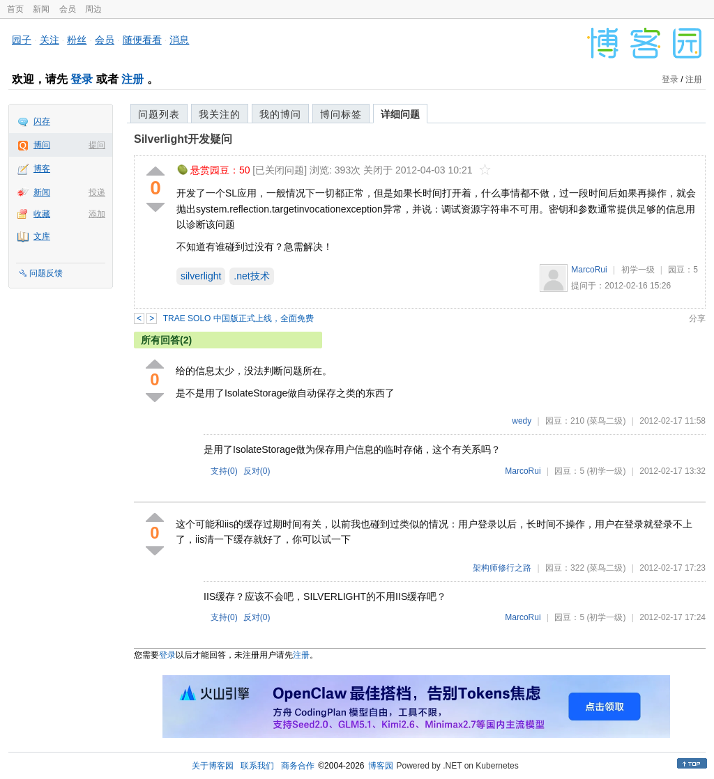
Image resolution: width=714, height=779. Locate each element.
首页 (15, 9)
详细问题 (400, 114)
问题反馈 (46, 273)
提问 (97, 145)
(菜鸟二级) (605, 421)
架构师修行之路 (502, 568)
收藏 (41, 214)
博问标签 (341, 114)
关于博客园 (213, 766)
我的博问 (280, 114)
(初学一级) (605, 471)
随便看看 (142, 39)
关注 (49, 39)
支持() (224, 471)
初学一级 (638, 270)
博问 (41, 145)
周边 (93, 9)
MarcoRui (589, 270)
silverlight (201, 275)
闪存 (41, 121)
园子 (21, 39)
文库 (41, 236)
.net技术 (251, 275)
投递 (97, 192)
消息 (179, 39)
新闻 (41, 9)
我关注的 (220, 114)
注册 (132, 79)
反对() (257, 471)
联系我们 (257, 766)
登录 (81, 79)
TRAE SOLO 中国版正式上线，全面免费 (238, 318)
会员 (67, 9)
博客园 (380, 766)
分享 (697, 318)
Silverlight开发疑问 (183, 139)
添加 (97, 214)
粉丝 (76, 39)
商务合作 (297, 766)
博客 (41, 168)
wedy (521, 421)
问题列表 (159, 114)
